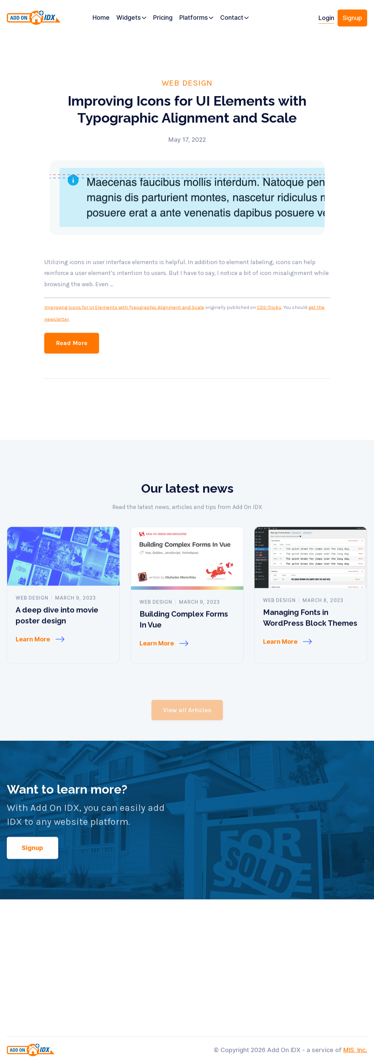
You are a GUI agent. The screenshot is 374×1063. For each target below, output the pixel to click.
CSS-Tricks (269, 326)
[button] (131, 18)
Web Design (187, 82)
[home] (34, 21)
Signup (352, 17)
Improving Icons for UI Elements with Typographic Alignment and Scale (124, 326)
